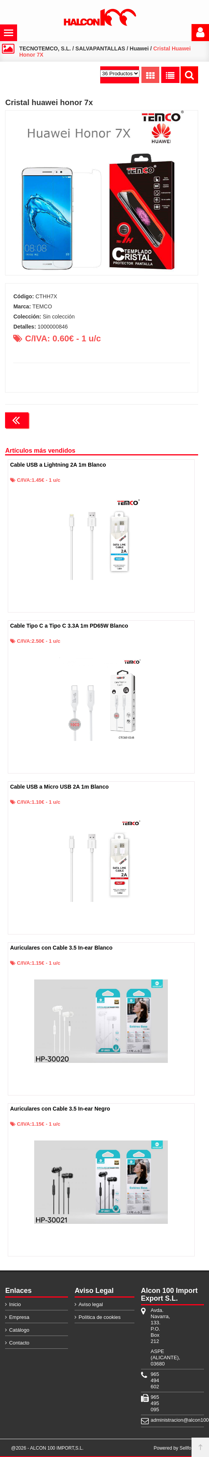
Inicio (15, 1304)
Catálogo (19, 1330)
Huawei (139, 48)
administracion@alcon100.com (158, 1420)
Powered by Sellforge (175, 1448)
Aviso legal (90, 1304)
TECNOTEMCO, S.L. (45, 48)
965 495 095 (155, 1403)
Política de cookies (99, 1317)
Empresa (19, 1317)
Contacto (19, 1343)
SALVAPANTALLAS (100, 48)
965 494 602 (155, 1380)
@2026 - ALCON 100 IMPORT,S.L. (47, 1448)
